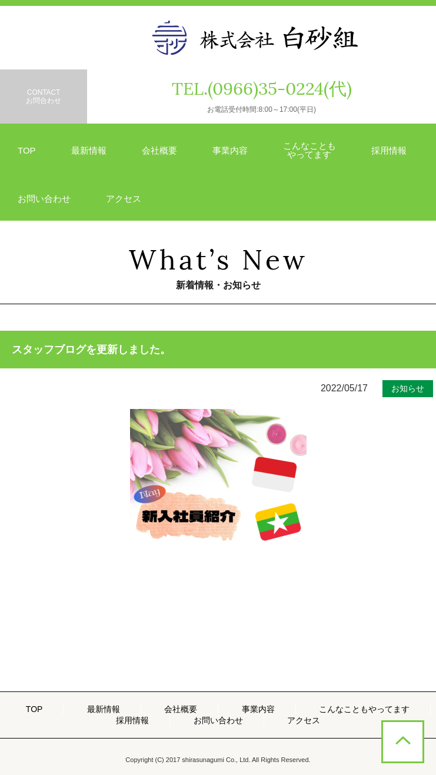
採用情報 (389, 150)
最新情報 (88, 150)
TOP (27, 150)
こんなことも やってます (309, 150)
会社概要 (159, 150)
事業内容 (230, 150)
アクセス (123, 199)
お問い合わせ (44, 199)
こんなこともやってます (364, 709)
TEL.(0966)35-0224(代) (262, 88)
